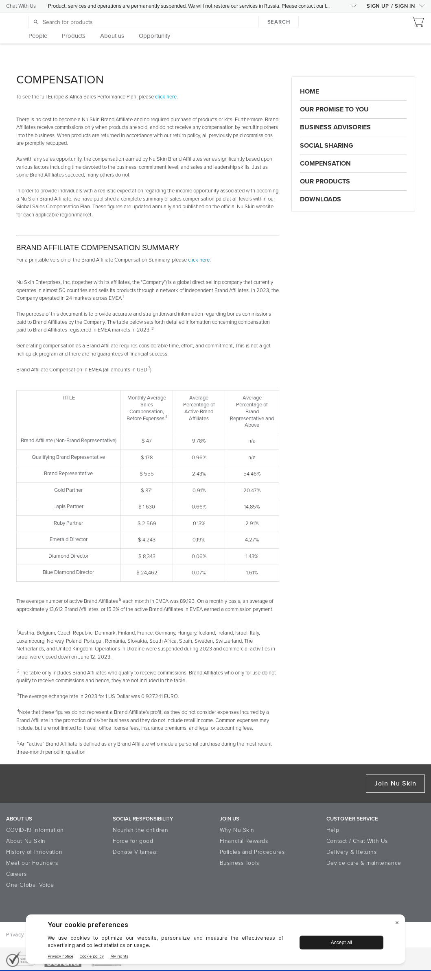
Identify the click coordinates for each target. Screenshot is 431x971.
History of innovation (34, 852)
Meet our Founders (32, 863)
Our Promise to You (334, 109)
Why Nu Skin (237, 830)
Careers (16, 874)
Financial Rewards (244, 841)
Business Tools (239, 863)
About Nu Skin (26, 841)
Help (332, 830)
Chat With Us (21, 6)
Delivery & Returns (351, 852)
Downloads (320, 199)
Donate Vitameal (135, 852)
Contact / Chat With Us (357, 841)
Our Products (325, 181)
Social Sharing (326, 146)
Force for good (133, 841)
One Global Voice (30, 885)
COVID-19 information (35, 830)
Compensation (325, 163)
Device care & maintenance (363, 863)
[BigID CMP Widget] (215, 941)
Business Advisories (335, 127)
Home (309, 91)
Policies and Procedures (252, 852)
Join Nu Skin (395, 783)
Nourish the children (140, 830)
